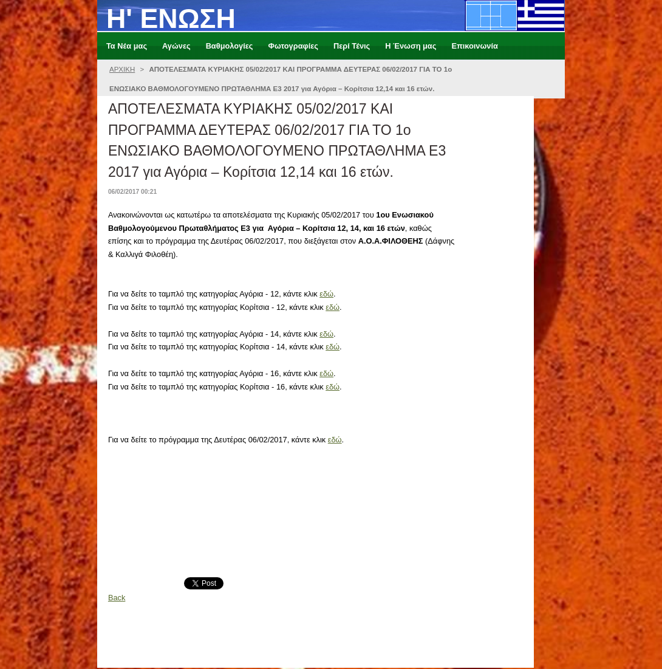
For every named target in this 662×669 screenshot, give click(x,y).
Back (116, 597)
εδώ (326, 293)
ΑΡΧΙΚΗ (122, 69)
